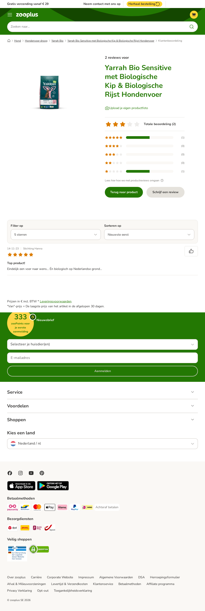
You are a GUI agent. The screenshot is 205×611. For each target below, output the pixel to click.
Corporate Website (60, 577)
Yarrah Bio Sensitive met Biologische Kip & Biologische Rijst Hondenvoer (110, 40)
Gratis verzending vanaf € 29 (28, 4)
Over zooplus (16, 577)
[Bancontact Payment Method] (25, 508)
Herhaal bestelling (144, 4)
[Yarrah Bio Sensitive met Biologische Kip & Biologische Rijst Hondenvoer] (49, 92)
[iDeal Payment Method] (87, 508)
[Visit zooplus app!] (21, 489)
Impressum (86, 577)
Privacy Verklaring (19, 591)
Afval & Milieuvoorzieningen (26, 584)
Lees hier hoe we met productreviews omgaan (135, 180)
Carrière (36, 577)
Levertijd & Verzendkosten (69, 584)
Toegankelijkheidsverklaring (73, 591)
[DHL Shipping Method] (25, 528)
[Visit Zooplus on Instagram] (20, 473)
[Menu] (9, 14)
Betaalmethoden (129, 584)
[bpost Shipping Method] (50, 528)
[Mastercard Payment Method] (37, 508)
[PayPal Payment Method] (74, 508)
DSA (141, 577)
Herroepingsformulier (165, 577)
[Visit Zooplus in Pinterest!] (42, 473)
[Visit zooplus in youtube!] (31, 473)
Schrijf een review (165, 192)
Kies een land (21, 433)
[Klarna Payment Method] (62, 508)
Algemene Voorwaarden (116, 577)
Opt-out (43, 591)
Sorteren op (112, 226)
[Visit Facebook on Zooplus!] (9, 473)
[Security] (17, 554)
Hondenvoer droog (36, 40)
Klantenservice (103, 584)
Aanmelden (102, 371)
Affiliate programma (160, 584)
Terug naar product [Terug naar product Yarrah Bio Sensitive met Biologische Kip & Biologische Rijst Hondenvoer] (124, 192)
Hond (17, 40)
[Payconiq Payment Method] (12, 508)
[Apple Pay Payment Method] (50, 508)
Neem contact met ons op (101, 4)
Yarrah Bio (57, 40)
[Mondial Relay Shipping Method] (37, 528)
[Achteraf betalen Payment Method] (106, 507)
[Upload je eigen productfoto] (126, 108)
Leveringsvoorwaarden (55, 301)
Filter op (17, 226)
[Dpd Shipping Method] (12, 528)
